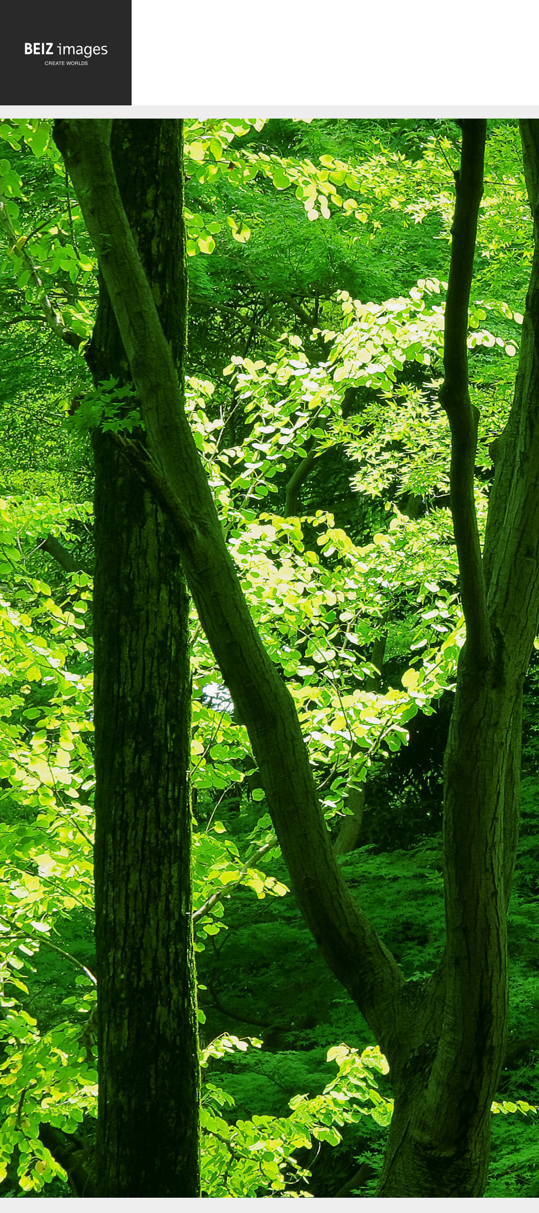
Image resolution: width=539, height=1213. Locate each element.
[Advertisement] (335, 56)
